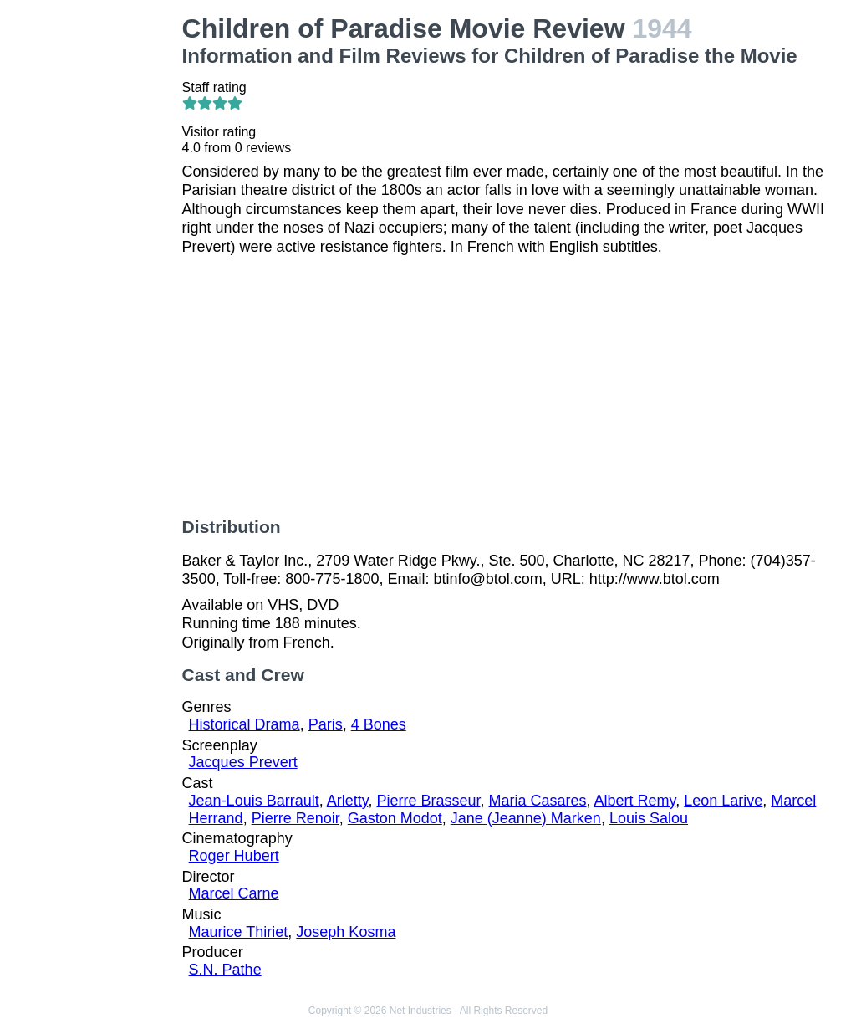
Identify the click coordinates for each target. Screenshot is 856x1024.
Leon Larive (723, 800)
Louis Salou (648, 818)
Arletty (348, 800)
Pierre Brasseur (428, 800)
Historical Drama (244, 724)
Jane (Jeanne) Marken (526, 818)
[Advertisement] (94, 264)
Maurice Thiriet (238, 932)
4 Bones (378, 724)
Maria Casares (537, 800)
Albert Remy (635, 800)
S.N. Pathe (225, 969)
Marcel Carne (234, 893)
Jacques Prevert (243, 762)
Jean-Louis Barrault (254, 800)
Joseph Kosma (345, 932)
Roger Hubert (234, 855)
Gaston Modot (395, 818)
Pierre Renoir (295, 818)
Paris (325, 724)
